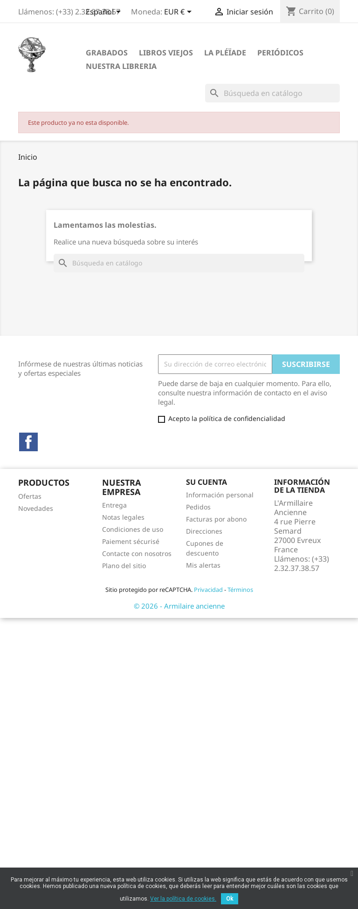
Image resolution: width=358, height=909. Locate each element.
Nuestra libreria (121, 66)
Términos (240, 589)
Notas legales (123, 517)
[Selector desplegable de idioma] (105, 12)
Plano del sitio (124, 565)
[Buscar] (272, 93)
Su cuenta (206, 482)
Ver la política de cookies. (183, 898)
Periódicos (280, 52)
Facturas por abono (216, 519)
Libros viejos (166, 52)
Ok (229, 898)
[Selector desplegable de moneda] (179, 12)
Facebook (28, 442)
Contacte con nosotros (137, 553)
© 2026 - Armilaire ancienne (179, 606)
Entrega (114, 505)
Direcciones (204, 531)
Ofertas (29, 496)
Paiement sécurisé (130, 541)
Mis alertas (203, 565)
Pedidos (198, 506)
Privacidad (208, 589)
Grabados (107, 52)
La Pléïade (225, 52)
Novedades (35, 508)
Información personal (220, 494)
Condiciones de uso (132, 529)
